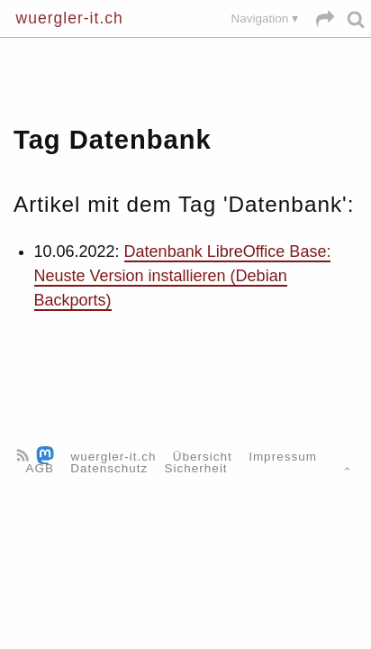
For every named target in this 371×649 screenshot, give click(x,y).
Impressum (283, 456)
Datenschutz (109, 468)
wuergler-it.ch (69, 18)
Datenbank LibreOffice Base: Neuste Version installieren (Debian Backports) (182, 275)
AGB (40, 468)
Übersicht (202, 456)
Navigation (259, 18)
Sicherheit (196, 468)
